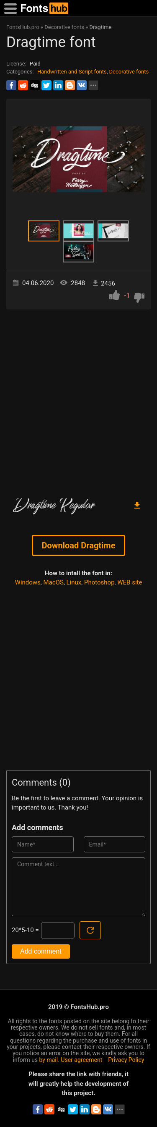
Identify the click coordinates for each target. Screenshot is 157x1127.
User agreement (81, 1059)
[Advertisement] (78, 401)
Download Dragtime (78, 545)
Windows (28, 582)
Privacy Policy (126, 1059)
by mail (48, 1059)
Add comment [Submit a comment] (41, 951)
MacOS (54, 582)
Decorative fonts (129, 71)
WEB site (129, 582)
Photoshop (99, 582)
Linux (74, 582)
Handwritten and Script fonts (72, 71)
